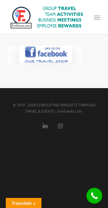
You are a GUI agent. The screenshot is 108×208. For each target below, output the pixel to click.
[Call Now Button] (94, 196)
